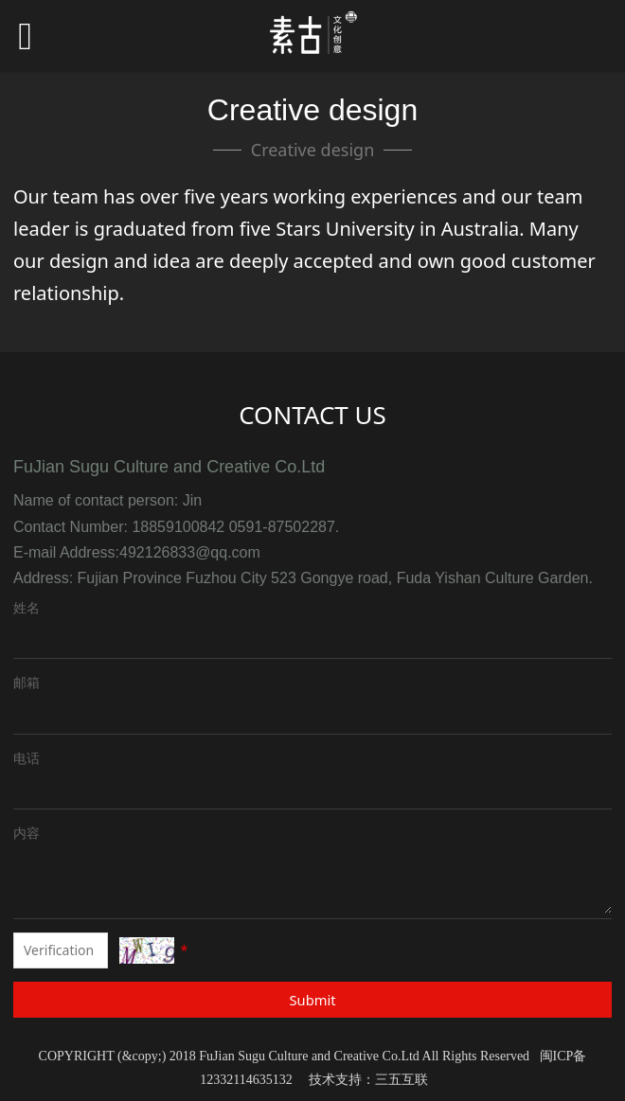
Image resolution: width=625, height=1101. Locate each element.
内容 (26, 833)
